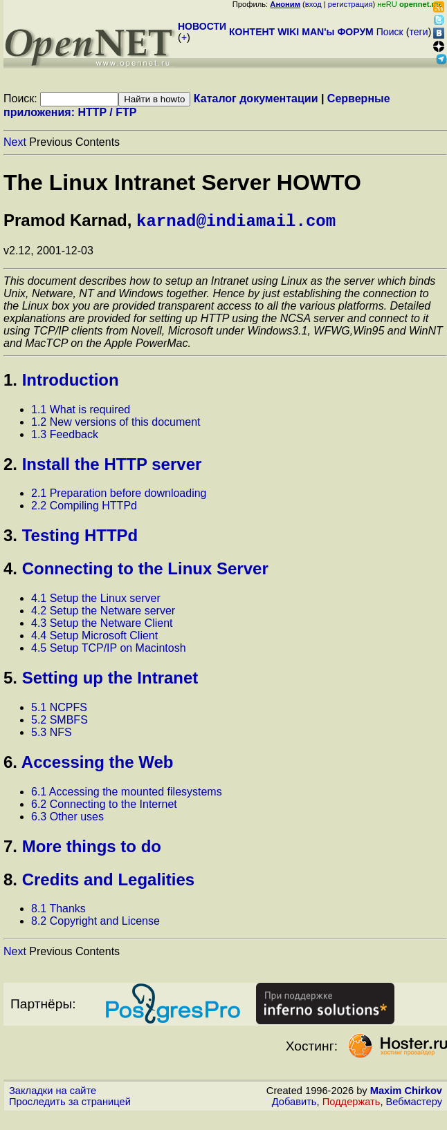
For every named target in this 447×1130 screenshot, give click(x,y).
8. (10, 882)
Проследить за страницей (70, 1104)
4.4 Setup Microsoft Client (94, 638)
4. (10, 571)
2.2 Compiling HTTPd (84, 508)
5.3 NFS (51, 735)
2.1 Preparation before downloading (119, 496)
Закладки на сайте (52, 1093)
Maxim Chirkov (406, 1093)
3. (10, 538)
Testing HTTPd (80, 538)
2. (10, 467)
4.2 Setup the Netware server (103, 613)
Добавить (294, 1104)
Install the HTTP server (112, 467)
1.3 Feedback (64, 437)
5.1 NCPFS (59, 710)
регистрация (350, 4)
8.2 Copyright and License (95, 924)
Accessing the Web (97, 764)
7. (10, 849)
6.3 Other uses (67, 819)
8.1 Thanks (58, 911)
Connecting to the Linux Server (145, 571)
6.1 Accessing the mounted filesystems (126, 794)
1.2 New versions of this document (116, 425)
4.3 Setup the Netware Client (102, 626)
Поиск (389, 31)
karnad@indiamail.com (236, 222)
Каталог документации (256, 98)
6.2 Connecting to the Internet (104, 807)
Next (14, 142)
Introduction (70, 382)
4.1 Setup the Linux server (96, 601)
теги (419, 31)
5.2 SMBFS (59, 722)
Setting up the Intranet (110, 680)
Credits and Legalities (108, 882)
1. (10, 382)
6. (10, 764)
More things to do (91, 849)
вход (313, 4)
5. (10, 680)
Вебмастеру (414, 1104)
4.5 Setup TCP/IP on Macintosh (108, 651)
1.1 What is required (80, 412)
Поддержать (351, 1104)
